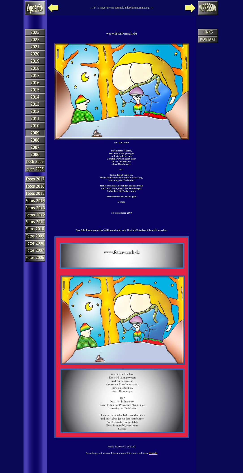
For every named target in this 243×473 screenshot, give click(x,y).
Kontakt (153, 453)
